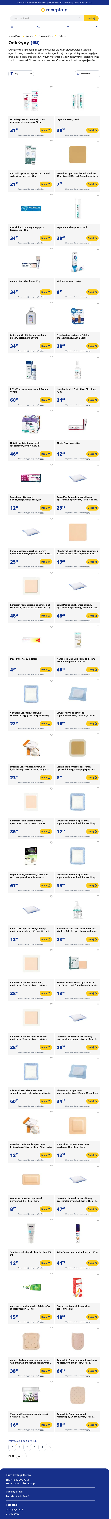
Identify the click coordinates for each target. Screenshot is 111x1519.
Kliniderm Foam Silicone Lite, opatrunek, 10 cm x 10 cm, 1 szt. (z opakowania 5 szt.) (77, 552)
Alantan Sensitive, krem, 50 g (25, 281)
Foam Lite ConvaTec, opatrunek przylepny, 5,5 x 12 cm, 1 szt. (26, 1199)
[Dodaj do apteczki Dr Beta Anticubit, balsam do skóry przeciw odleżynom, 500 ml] (51, 303)
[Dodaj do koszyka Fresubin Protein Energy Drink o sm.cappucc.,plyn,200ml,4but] (92, 346)
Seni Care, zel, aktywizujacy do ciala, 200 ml (30, 1253)
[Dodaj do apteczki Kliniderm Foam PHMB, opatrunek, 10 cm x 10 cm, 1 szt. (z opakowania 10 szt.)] (98, 950)
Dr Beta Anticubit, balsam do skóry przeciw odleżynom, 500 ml (28, 336)
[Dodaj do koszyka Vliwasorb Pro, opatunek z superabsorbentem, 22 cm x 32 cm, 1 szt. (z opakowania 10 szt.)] (92, 1101)
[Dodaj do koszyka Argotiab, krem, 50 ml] (92, 130)
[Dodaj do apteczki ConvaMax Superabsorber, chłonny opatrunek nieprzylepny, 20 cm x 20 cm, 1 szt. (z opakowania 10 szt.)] (98, 573)
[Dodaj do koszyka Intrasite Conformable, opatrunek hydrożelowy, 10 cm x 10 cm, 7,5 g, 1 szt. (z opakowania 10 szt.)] (46, 1155)
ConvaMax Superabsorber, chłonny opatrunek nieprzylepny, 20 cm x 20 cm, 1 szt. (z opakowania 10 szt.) (77, 606)
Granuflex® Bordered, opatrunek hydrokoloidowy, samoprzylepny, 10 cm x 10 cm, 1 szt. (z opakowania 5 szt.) (77, 768)
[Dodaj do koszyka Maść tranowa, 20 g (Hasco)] (46, 669)
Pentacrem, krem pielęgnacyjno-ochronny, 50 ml (73, 1307)
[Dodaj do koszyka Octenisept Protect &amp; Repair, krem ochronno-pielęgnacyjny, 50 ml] (46, 130)
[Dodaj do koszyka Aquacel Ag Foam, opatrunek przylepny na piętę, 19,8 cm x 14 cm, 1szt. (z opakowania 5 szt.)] (92, 1371)
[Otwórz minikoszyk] (68, 27)
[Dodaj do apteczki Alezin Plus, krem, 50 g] (98, 411)
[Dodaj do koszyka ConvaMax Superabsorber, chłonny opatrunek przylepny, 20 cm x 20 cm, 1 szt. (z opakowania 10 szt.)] (92, 1209)
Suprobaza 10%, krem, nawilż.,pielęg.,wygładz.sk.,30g (26, 498)
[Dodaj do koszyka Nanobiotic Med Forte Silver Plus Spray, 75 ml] (92, 400)
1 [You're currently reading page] (19, 1447)
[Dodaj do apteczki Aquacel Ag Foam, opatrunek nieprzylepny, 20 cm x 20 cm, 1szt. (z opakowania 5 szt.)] (98, 1382)
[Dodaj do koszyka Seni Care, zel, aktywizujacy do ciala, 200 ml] (46, 1263)
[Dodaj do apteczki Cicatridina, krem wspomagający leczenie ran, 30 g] (51, 195)
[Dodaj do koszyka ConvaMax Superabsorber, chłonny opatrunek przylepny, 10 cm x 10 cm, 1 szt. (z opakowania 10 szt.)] (46, 939)
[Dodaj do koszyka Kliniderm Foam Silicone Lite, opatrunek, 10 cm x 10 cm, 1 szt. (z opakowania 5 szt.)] (92, 561)
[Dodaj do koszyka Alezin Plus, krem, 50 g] (92, 454)
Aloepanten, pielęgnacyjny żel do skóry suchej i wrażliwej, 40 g (30, 1307)
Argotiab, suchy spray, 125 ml (72, 227)
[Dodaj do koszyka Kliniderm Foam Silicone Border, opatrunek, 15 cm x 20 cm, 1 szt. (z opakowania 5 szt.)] (46, 831)
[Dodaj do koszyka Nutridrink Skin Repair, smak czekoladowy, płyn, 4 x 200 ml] (46, 454)
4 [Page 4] (42, 1447)
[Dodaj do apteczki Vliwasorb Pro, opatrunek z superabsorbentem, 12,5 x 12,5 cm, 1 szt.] (98, 680)
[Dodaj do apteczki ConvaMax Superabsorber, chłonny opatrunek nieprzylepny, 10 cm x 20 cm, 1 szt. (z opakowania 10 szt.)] (51, 519)
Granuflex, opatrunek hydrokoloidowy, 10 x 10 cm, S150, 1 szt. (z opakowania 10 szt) (77, 174)
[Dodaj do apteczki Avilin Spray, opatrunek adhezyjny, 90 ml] (98, 1220)
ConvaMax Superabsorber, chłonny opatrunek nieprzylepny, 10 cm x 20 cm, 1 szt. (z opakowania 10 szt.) (30, 552)
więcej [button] (42, 135)
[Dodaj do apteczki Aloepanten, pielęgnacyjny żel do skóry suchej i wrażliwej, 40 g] (51, 1274)
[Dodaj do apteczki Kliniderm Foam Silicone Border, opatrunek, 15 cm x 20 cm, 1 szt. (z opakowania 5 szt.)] (51, 788)
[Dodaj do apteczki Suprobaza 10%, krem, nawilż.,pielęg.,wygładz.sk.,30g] (51, 465)
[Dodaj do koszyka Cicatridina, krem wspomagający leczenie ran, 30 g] (46, 238)
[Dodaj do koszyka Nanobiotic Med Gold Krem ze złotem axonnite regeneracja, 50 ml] (92, 669)
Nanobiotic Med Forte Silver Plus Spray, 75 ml (77, 390)
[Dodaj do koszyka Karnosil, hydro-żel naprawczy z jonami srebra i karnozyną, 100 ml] (46, 184)
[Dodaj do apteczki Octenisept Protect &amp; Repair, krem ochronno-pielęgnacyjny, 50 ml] (51, 87)
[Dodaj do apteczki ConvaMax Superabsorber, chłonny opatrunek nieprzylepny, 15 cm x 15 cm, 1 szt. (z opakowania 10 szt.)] (98, 465)
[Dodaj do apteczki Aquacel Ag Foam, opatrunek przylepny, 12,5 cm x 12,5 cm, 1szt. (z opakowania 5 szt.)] (51, 1328)
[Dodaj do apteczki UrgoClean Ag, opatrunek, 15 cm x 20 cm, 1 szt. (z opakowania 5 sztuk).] (51, 842)
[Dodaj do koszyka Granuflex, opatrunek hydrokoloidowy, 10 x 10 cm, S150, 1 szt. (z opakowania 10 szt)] (92, 184)
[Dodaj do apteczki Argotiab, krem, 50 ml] (98, 87)
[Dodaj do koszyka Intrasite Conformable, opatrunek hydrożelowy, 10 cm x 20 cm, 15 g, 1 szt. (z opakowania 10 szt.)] (46, 777)
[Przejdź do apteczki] (39, 27)
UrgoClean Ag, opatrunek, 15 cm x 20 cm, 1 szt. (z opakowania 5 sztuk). (29, 876)
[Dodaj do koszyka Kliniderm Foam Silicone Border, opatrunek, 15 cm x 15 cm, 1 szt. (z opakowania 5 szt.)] (46, 993)
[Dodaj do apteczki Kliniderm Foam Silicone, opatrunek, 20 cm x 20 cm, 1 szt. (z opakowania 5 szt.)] (51, 573)
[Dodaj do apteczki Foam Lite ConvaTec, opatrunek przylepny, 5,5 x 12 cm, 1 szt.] (51, 1166)
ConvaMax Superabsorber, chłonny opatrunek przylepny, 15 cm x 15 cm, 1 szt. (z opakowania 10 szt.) (76, 1037)
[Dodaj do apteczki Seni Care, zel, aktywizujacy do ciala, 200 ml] (51, 1220)
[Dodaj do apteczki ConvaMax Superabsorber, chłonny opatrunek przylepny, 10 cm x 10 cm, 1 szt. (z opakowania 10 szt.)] (51, 896)
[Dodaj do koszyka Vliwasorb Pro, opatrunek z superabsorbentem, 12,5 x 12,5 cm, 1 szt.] (92, 723)
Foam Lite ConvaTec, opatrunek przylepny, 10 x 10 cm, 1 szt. (73, 1145)
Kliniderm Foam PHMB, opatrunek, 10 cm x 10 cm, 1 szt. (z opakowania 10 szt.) (77, 984)
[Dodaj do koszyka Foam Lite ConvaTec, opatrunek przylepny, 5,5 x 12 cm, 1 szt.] (46, 1209)
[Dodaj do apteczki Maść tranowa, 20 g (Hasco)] (51, 626)
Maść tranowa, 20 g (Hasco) (24, 659)
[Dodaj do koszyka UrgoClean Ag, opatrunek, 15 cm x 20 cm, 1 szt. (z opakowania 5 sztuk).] (46, 885)
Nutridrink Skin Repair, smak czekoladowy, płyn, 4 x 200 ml (25, 444)
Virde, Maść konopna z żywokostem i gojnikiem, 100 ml (29, 1415)
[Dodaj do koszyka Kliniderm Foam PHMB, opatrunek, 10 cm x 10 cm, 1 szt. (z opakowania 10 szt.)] (92, 993)
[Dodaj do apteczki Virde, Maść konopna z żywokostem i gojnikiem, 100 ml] (51, 1382)
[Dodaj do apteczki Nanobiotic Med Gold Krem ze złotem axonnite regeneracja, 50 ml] (98, 626)
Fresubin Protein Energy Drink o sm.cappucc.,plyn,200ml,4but (73, 336)
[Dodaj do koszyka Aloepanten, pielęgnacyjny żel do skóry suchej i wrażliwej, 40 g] (46, 1317)
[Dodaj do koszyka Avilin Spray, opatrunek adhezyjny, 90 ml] (92, 1263)
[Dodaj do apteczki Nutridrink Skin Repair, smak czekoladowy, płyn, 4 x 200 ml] (51, 411)
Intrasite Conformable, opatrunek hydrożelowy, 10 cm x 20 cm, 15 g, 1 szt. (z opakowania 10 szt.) (30, 768)
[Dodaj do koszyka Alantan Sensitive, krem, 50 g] (46, 292)
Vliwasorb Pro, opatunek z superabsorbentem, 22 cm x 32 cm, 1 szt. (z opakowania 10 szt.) (77, 1091)
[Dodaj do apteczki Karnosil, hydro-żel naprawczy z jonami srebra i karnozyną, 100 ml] (51, 141)
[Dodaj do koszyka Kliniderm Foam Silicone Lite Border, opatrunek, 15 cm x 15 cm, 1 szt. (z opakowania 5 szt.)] (46, 1047)
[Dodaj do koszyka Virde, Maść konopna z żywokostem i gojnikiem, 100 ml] (46, 1425)
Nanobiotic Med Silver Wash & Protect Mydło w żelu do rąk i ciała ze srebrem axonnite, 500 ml (76, 930)
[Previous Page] (12, 1447)
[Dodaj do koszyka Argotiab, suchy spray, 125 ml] (92, 238)
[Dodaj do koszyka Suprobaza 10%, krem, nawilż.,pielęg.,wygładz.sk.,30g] (46, 508)
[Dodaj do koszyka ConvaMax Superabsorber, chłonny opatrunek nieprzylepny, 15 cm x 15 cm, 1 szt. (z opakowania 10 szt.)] (92, 508)
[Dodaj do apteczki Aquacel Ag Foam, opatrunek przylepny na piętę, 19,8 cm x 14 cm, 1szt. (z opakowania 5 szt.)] (98, 1328)
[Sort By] (89, 73)
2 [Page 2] (27, 1447)
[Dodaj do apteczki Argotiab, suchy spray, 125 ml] (98, 195)
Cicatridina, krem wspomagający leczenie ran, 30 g (27, 228)
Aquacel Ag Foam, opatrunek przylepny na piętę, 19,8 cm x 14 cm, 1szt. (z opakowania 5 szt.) (77, 1361)
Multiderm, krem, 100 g (69, 281)
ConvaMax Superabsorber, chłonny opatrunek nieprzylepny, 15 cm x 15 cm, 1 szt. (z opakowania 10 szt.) (77, 498)
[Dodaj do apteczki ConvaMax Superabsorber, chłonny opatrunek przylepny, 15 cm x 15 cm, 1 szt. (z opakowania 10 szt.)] (98, 1004)
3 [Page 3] (34, 1447)
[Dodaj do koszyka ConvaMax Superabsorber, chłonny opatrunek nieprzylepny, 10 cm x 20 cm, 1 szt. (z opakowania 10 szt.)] (46, 561)
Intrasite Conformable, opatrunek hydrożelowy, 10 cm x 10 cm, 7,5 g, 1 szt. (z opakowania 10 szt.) (30, 1145)
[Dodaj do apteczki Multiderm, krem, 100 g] (98, 249)
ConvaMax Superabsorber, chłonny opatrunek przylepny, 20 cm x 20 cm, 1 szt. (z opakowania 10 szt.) (76, 1199)
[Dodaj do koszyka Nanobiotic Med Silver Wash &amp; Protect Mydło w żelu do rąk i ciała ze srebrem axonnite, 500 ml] (92, 939)
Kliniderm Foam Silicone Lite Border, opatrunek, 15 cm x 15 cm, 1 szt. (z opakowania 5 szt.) (28, 1037)
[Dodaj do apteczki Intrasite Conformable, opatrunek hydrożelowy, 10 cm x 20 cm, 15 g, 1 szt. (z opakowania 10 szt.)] (51, 734)
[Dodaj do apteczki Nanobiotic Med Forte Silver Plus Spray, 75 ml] (98, 357)
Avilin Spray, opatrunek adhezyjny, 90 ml (77, 1252)
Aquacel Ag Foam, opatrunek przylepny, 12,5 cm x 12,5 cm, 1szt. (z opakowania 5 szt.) (30, 1361)
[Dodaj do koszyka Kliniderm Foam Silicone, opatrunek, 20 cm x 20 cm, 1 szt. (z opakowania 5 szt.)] (46, 615)
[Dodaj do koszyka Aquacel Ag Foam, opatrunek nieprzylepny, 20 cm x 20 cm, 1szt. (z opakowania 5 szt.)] (92, 1425)
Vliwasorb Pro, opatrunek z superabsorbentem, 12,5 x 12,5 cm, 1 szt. (77, 714)
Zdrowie (29, 36)
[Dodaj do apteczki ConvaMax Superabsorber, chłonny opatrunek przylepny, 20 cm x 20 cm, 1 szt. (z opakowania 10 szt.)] (98, 1166)
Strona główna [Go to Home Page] (14, 36)
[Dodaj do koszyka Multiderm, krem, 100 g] (92, 292)
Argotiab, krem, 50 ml (68, 119)
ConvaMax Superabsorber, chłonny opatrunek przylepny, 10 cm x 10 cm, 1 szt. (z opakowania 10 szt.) (29, 930)
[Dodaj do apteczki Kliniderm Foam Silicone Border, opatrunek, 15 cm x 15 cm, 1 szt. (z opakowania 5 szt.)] (51, 950)
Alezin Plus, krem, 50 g (68, 443)
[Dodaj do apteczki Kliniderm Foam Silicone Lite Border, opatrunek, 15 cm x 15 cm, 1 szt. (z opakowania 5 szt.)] (51, 1004)
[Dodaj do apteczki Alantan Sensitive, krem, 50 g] (51, 249)
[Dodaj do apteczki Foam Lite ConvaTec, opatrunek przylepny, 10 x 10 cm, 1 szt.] (98, 1112)
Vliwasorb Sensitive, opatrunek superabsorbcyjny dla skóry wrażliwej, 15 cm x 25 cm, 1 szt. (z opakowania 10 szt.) (76, 876)
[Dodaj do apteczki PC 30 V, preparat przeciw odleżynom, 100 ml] (51, 357)
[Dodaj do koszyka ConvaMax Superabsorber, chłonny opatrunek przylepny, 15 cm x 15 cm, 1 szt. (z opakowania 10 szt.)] (92, 1047)
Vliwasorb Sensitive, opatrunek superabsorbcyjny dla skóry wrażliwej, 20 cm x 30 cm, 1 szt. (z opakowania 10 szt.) (29, 1091)
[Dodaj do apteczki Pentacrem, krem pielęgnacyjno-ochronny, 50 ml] (98, 1274)
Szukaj (91, 18)
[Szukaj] (79, 18)
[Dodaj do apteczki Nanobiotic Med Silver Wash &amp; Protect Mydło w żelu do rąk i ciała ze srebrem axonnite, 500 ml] (98, 896)
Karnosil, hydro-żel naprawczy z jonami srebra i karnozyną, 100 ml (30, 174)
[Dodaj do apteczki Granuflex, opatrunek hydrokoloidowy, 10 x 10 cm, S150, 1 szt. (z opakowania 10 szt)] (98, 141)
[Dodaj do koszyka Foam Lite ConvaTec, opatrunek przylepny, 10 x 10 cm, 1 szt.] (92, 1155)
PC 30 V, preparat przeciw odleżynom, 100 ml (29, 390)
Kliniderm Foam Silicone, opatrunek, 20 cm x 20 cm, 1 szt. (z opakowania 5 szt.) (30, 606)
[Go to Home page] (54, 10)
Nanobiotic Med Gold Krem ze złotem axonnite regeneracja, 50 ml (76, 660)
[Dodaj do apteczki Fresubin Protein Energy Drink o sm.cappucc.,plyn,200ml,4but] (98, 303)
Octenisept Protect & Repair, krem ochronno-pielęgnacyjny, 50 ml (27, 120)
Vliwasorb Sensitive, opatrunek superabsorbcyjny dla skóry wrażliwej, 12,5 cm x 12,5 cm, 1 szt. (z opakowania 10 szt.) (76, 822)
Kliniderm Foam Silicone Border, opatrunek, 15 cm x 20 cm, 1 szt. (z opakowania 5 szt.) (27, 822)
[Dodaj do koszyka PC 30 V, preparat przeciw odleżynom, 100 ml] (46, 400)
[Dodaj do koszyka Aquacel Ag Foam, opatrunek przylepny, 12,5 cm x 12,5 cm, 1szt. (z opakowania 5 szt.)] (46, 1371)
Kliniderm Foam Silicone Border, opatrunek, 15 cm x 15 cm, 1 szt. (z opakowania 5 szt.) (27, 984)
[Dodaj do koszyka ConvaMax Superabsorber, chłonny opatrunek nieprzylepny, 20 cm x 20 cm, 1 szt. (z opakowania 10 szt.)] (92, 615)
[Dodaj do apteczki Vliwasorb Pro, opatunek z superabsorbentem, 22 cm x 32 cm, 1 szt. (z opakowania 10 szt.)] (98, 1058)
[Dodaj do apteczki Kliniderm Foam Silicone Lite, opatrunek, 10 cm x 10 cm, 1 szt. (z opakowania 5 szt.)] (98, 519)
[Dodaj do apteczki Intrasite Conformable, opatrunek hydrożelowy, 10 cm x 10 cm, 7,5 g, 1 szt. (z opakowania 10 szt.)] (51, 1112)
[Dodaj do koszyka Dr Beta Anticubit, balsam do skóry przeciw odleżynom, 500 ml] (46, 346)
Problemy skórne (46, 36)
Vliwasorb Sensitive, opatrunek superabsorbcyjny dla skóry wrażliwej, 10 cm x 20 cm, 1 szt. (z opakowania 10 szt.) (29, 714)
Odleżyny (62, 36)
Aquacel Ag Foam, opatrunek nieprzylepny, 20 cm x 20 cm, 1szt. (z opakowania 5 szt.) (75, 1415)
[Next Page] (49, 1447)
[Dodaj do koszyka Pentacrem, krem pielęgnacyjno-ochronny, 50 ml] (92, 1317)
